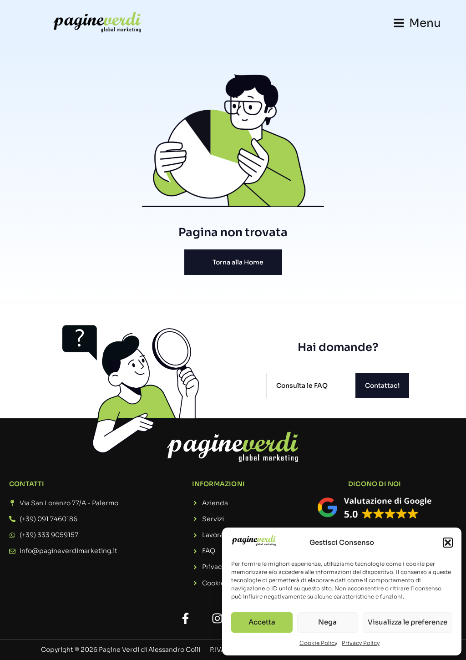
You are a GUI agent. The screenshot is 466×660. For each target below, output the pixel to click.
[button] (447, 542)
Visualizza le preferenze (407, 622)
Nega (327, 622)
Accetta (261, 622)
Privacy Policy (361, 643)
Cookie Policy (318, 643)
